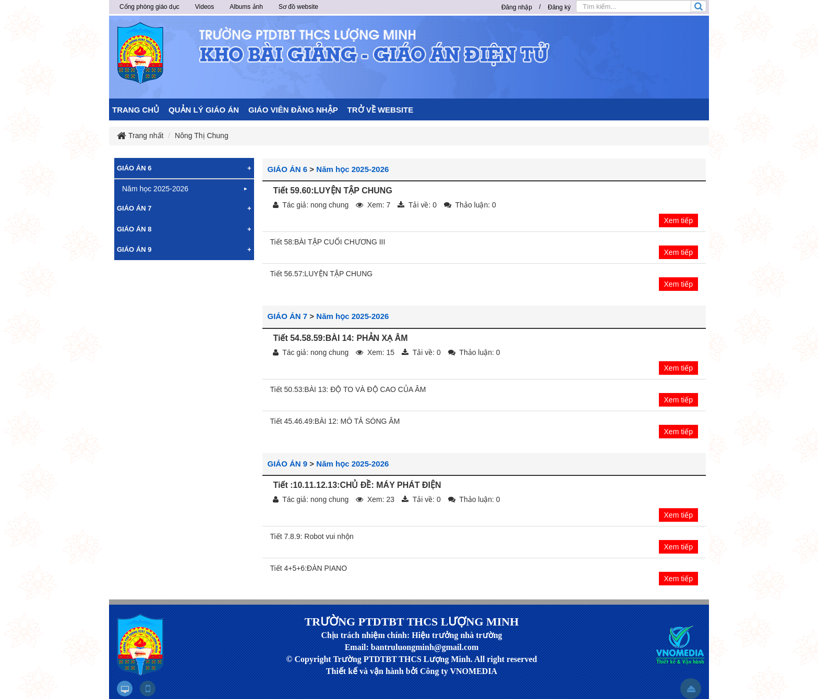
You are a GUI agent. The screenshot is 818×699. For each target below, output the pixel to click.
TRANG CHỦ (135, 109)
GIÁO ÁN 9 (288, 463)
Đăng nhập (516, 7)
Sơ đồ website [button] (298, 6)
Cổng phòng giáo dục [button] (149, 6)
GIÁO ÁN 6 (288, 169)
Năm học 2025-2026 (352, 169)
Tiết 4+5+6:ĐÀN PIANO (308, 568)
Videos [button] (204, 6)
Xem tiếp (678, 220)
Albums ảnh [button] (246, 6)
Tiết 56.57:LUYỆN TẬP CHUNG (321, 273)
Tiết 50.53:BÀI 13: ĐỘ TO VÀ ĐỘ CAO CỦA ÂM (348, 389)
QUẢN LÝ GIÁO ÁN (204, 109)
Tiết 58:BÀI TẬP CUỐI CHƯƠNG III (328, 242)
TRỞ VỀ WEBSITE (380, 109)
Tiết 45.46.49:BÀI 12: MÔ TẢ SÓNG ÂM (335, 421)
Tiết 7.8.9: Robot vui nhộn (312, 536)
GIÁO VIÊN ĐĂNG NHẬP (293, 109)
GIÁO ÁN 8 (134, 229)
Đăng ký (559, 7)
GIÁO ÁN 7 (288, 316)
